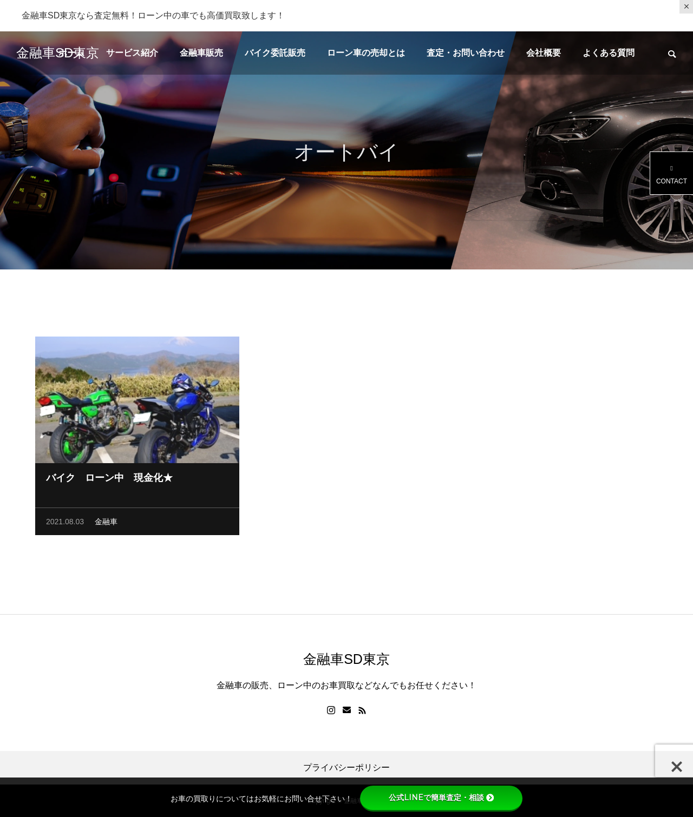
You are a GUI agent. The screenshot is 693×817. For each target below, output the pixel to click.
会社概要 (543, 52)
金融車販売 (201, 52)
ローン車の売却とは (366, 52)
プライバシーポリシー (346, 767)
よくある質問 (609, 52)
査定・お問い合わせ (466, 52)
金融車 (106, 523)
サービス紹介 (132, 52)
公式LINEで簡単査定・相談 (441, 797)
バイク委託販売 (275, 52)
